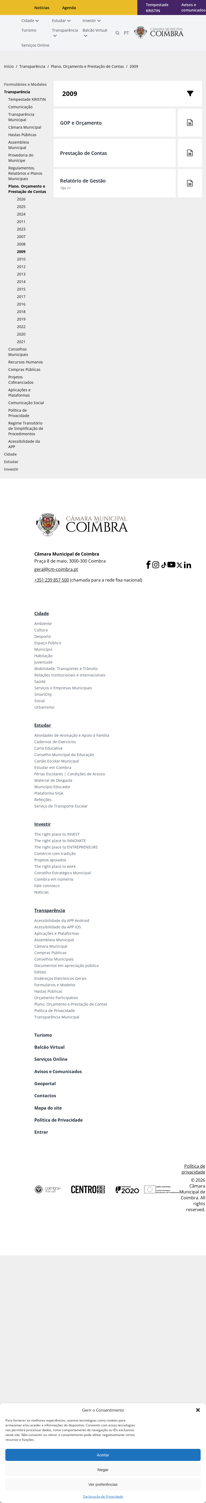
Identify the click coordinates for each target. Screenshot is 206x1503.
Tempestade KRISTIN (27, 99)
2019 (21, 319)
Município (43, 649)
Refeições (43, 799)
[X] (179, 565)
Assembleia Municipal (18, 145)
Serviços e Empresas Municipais (63, 687)
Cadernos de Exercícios (55, 741)
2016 (21, 304)
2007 (21, 236)
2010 (21, 259)
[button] (198, 1410)
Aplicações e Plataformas (19, 392)
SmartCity (43, 694)
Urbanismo (44, 707)
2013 (21, 274)
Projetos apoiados (50, 859)
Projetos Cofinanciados (21, 379)
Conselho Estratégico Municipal (62, 872)
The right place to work (55, 866)
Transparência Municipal (21, 117)
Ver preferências (102, 1484)
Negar (103, 1469)
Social (39, 700)
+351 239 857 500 (51, 580)
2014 (21, 281)
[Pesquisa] (117, 33)
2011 (21, 221)
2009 (21, 251)
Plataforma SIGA (48, 793)
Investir (11, 469)
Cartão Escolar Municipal (56, 761)
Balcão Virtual (49, 1047)
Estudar (11, 461)
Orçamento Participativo (56, 997)
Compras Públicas (24, 369)
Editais (40, 971)
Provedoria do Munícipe (20, 157)
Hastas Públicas (22, 134)
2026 (21, 199)
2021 (21, 341)
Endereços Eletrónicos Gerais (60, 978)
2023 (21, 229)
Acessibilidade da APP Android (61, 920)
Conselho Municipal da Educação (64, 754)
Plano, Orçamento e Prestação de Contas (87, 66)
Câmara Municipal (24, 127)
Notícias (41, 7)
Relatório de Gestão (83, 180)
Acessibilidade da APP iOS (57, 926)
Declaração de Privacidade (103, 1496)
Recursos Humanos (25, 361)
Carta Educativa (48, 748)
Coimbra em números (53, 879)
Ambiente (43, 623)
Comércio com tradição (55, 853)
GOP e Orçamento (81, 123)
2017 (21, 296)
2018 (21, 311)
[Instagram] (155, 565)
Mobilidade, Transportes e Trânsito (66, 668)
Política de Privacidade (18, 413)
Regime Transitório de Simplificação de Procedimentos (25, 428)
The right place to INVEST (57, 834)
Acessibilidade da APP (24, 444)
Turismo (43, 1035)
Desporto (42, 636)
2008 (21, 244)
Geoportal (45, 1084)
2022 (21, 326)
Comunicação (20, 106)
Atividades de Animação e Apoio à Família (71, 735)
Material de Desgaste (53, 780)
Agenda (69, 7)
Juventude (43, 662)
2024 (21, 214)
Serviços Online (50, 1059)
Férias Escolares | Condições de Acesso (69, 773)
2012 (21, 266)
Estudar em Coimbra (52, 767)
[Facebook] (148, 565)
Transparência (32, 66)
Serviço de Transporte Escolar (61, 806)
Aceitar (103, 1455)
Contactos (45, 1096)
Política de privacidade (193, 1169)
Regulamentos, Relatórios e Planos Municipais (25, 173)
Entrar (41, 1132)
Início (9, 66)
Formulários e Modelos (25, 84)
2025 (21, 206)
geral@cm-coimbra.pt (56, 569)
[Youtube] (171, 565)
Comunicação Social (26, 402)
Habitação (43, 655)
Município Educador (52, 786)
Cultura (41, 630)
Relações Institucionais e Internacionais (69, 675)
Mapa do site (48, 1108)
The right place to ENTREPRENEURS (66, 847)
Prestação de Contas (83, 153)
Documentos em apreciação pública (66, 965)
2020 (21, 334)
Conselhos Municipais (18, 352)
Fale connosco (47, 885)
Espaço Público (47, 642)
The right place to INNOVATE (60, 840)
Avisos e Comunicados (58, 1071)
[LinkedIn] (187, 565)
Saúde (40, 681)
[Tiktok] (163, 565)
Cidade (10, 454)
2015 (21, 289)
